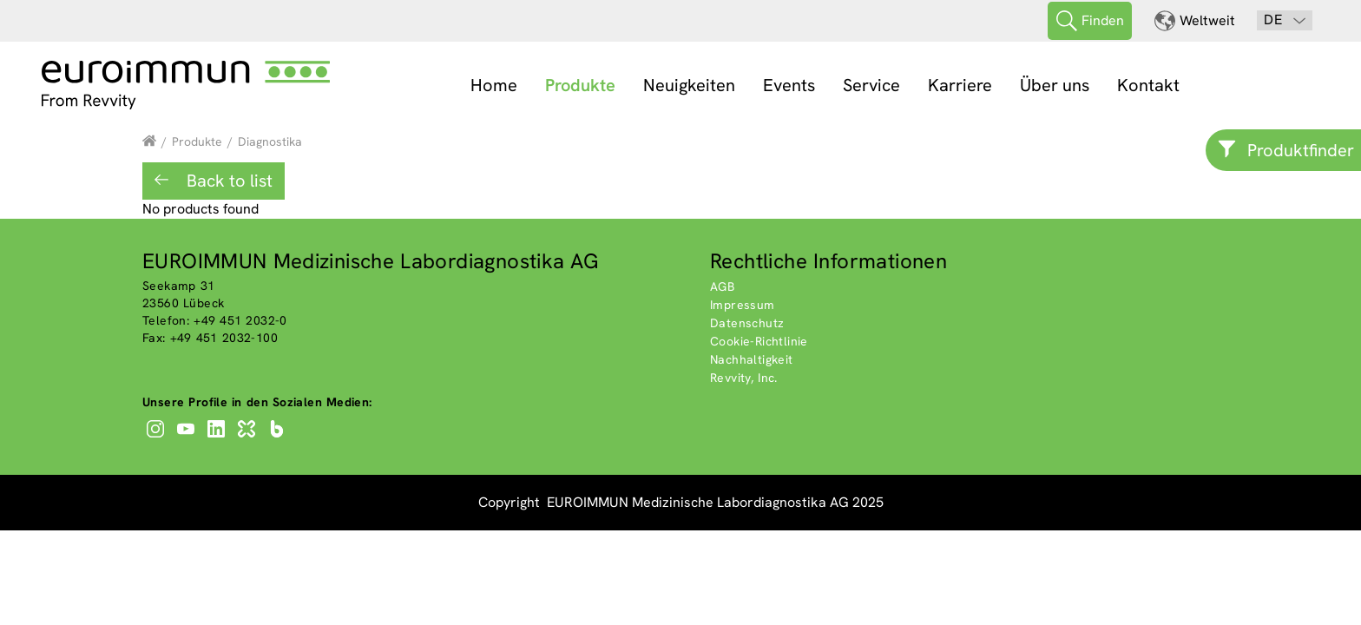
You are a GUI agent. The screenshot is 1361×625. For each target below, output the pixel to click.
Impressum (742, 304)
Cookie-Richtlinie (759, 341)
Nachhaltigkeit (751, 359)
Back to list (227, 180)
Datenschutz (747, 323)
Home (493, 85)
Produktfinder (1300, 150)
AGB (722, 286)
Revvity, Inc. (744, 377)
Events (789, 85)
